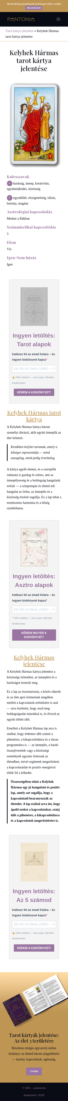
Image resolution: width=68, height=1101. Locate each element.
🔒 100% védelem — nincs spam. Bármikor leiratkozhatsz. (33, 380)
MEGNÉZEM (34, 7)
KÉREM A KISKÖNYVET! (34, 392)
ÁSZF (41, 1095)
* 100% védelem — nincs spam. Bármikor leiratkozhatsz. (32, 621)
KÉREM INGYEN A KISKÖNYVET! (34, 635)
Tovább (34, 1071)
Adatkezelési (29, 1095)
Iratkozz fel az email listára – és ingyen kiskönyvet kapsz (33, 357)
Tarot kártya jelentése (19, 31)
